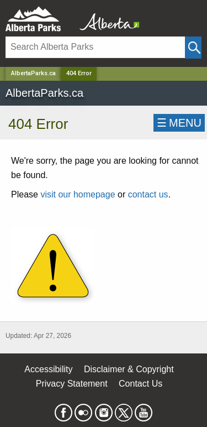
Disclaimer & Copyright (129, 369)
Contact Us (140, 383)
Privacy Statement (72, 383)
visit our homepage (77, 194)
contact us (148, 194)
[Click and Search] (193, 48)
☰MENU (179, 123)
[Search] (95, 47)
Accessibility (48, 369)
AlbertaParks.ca (33, 73)
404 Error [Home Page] (79, 73)
